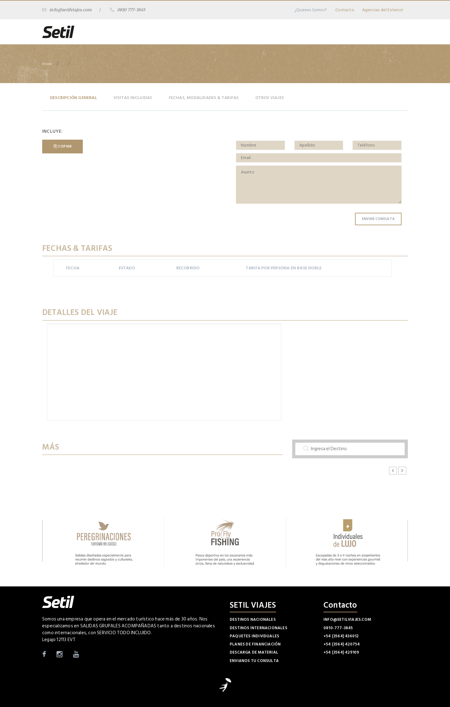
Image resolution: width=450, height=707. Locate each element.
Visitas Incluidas (132, 97)
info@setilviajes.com (67, 9)
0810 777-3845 (128, 9)
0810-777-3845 (338, 628)
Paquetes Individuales (254, 636)
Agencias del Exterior (382, 9)
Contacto (344, 9)
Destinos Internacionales (258, 628)
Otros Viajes (269, 97)
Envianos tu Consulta (254, 661)
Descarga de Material (254, 652)
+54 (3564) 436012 (340, 636)
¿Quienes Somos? (310, 10)
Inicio (47, 63)
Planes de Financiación (255, 644)
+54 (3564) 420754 (341, 644)
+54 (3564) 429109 (341, 652)
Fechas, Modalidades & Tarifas (204, 97)
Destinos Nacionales (253, 619)
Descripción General (73, 97)
